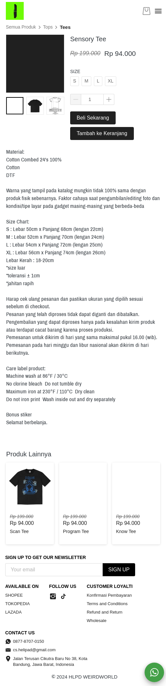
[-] (53, 596)
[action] (154, 672)
